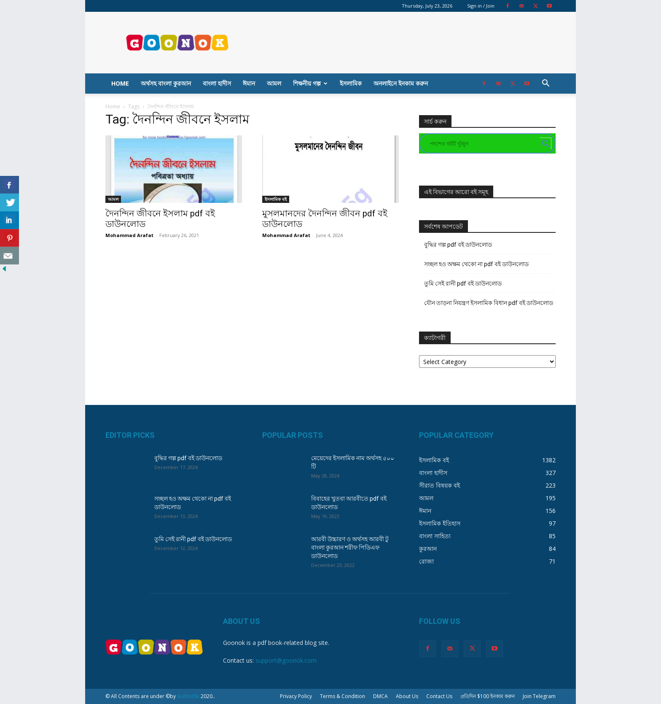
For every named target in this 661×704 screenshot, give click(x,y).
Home (120, 83)
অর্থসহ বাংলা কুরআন (166, 83)
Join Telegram (539, 696)
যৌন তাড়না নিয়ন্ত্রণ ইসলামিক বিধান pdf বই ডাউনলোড (488, 302)
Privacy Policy (296, 696)
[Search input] (483, 143)
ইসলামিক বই (276, 199)
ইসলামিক (351, 83)
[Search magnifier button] (545, 143)
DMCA (380, 696)
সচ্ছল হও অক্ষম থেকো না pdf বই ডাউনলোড (476, 264)
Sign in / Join (480, 6)
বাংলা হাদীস (217, 83)
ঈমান (249, 83)
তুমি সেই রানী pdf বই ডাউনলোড (463, 283)
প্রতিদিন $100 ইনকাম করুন (487, 696)
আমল (274, 83)
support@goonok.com (286, 660)
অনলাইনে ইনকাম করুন (400, 83)
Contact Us (439, 696)
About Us (407, 696)
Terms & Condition (342, 696)
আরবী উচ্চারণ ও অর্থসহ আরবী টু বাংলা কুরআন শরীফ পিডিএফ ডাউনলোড (350, 547)
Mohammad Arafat (129, 235)
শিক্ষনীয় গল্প (310, 83)
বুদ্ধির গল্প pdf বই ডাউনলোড (458, 244)
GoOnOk (188, 696)
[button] (545, 84)
